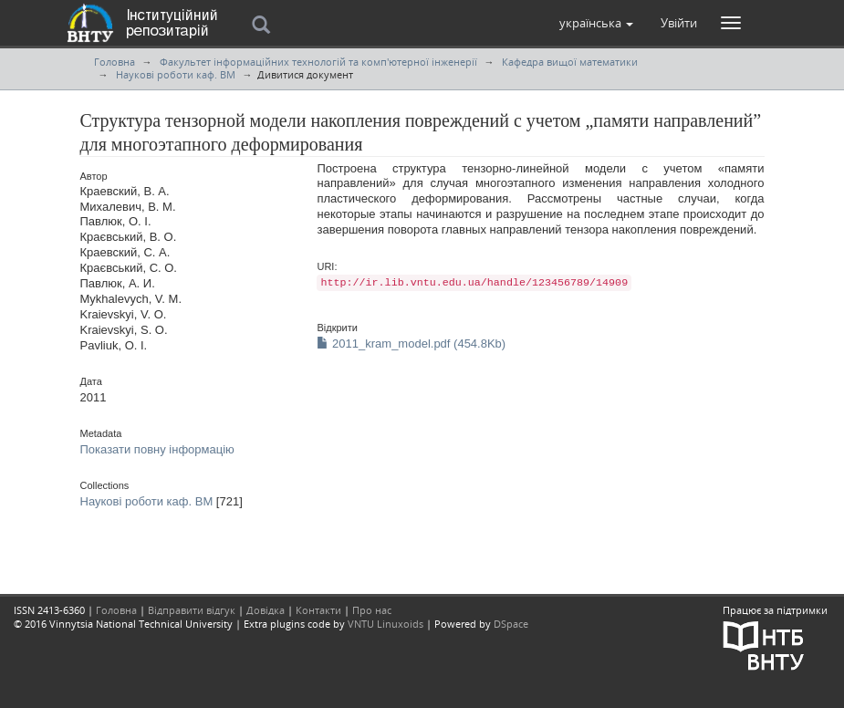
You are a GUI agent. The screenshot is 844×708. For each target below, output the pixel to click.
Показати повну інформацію (157, 449)
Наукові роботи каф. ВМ (175, 74)
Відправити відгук (191, 610)
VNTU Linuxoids (385, 623)
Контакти (318, 610)
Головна (114, 61)
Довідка (265, 610)
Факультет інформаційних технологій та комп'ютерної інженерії (318, 61)
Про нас (371, 610)
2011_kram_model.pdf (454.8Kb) (411, 343)
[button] (596, 23)
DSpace (511, 623)
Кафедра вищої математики (570, 61)
